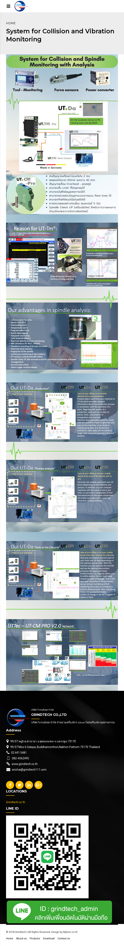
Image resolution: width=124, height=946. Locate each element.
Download (49, 938)
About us (21, 938)
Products (35, 938)
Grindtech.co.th (15, 802)
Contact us (64, 938)
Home (11, 23)
